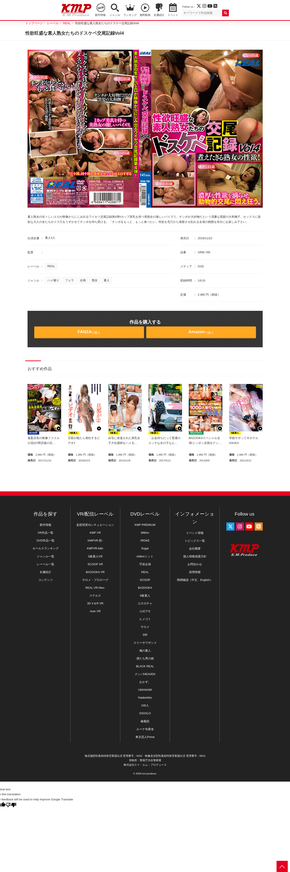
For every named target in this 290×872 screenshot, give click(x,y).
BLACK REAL (145, 666)
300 (145, 634)
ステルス (95, 595)
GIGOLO (145, 713)
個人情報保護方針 (194, 556)
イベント (173, 14)
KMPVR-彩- (95, 540)
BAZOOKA (196, 433)
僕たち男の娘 (145, 658)
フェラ (69, 280)
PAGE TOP (282, 866)
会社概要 (195, 548)
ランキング (130, 14)
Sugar (145, 548)
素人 (107, 280)
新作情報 (45, 525)
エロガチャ (145, 603)
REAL (51, 266)
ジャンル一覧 (45, 556)
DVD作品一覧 (45, 540)
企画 (83, 280)
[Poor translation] (11, 805)
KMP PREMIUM (145, 525)
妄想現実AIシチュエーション (95, 525)
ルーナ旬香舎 (145, 729)
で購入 (89, 331)
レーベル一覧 (45, 564)
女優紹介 (159, 14)
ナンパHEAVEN (145, 674)
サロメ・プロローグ (95, 580)
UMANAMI (145, 689)
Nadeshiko (145, 697)
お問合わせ (194, 564)
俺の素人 (145, 650)
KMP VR (95, 532)
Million (145, 532)
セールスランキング (45, 548)
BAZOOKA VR (95, 572)
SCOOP (33, 433)
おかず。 (145, 682)
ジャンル (115, 14)
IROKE (144, 540)
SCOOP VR (95, 564)
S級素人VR (95, 556)
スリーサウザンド (145, 642)
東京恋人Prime (145, 737)
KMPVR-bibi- (95, 548)
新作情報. (100, 14)
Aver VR (95, 611)
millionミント (145, 556)
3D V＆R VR (95, 603)
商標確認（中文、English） (195, 580)
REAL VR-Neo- (95, 587)
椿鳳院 (145, 721)
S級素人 (74, 433)
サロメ (145, 627)
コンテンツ (45, 580)
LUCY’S (145, 611)
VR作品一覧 (45, 532)
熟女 (95, 280)
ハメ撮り (53, 280)
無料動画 (145, 14)
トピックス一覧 (195, 540)
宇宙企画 (145, 564)
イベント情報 (195, 533)
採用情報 (195, 572)
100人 (145, 705)
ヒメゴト (145, 619)
